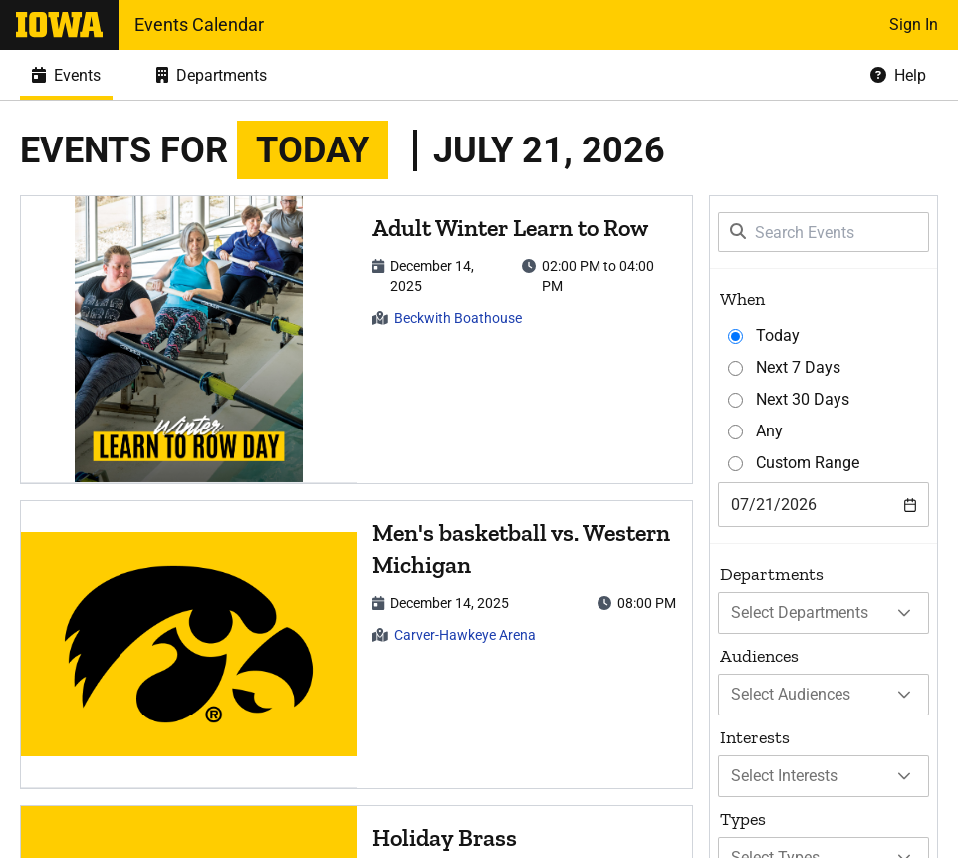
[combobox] (824, 504)
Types (743, 819)
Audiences (759, 656)
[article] (356, 339)
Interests (755, 737)
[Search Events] (824, 232)
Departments (772, 574)
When (742, 299)
